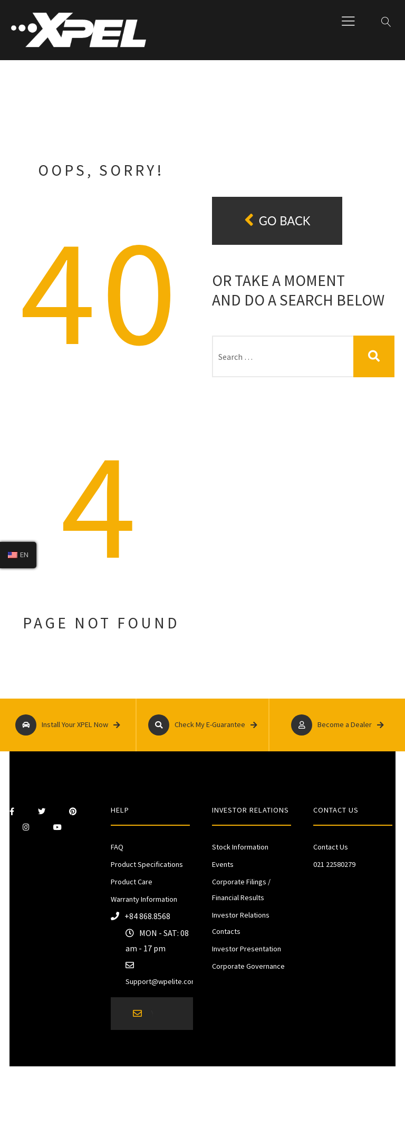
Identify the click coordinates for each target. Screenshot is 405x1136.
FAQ (117, 847)
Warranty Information (144, 899)
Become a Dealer (337, 725)
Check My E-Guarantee (202, 725)
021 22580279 (334, 864)
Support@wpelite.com (161, 981)
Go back (277, 220)
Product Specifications (147, 864)
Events (223, 864)
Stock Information (240, 847)
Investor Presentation (246, 948)
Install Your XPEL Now (67, 725)
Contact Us (330, 847)
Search (374, 356)
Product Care (131, 881)
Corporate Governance (248, 966)
